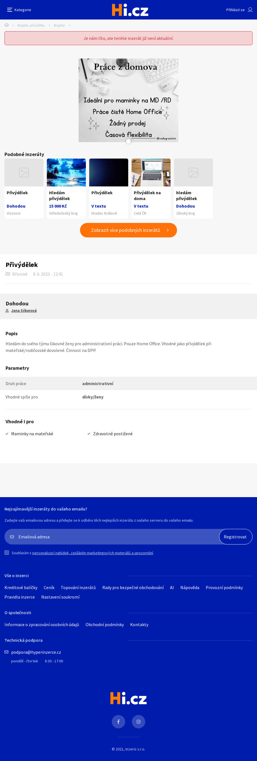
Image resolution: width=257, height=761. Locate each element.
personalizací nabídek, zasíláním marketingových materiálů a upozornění (92, 552)
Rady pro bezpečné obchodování (133, 587)
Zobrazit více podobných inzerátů (125, 230)
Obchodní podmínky (105, 624)
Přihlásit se (235, 9)
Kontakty (139, 624)
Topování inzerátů (78, 587)
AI (172, 587)
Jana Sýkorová (24, 310)
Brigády (59, 25)
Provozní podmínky (224, 587)
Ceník (49, 587)
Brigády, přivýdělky (31, 25)
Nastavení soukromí (60, 597)
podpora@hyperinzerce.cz (36, 652)
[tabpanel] (128, 100)
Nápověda (189, 587)
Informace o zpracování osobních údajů (41, 624)
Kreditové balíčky (20, 587)
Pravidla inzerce (19, 597)
